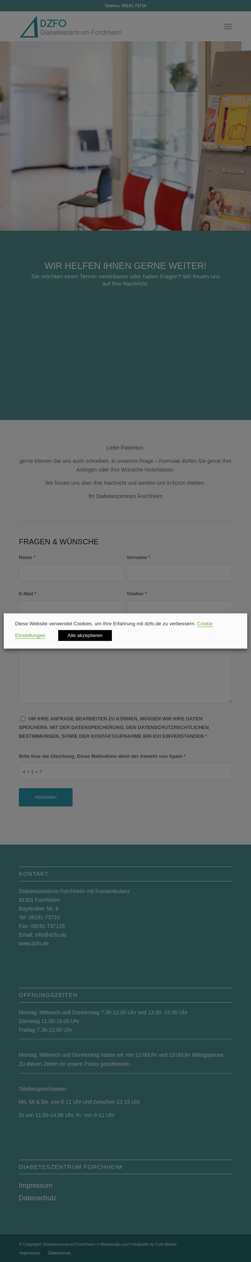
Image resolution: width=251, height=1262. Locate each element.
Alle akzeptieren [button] (85, 636)
